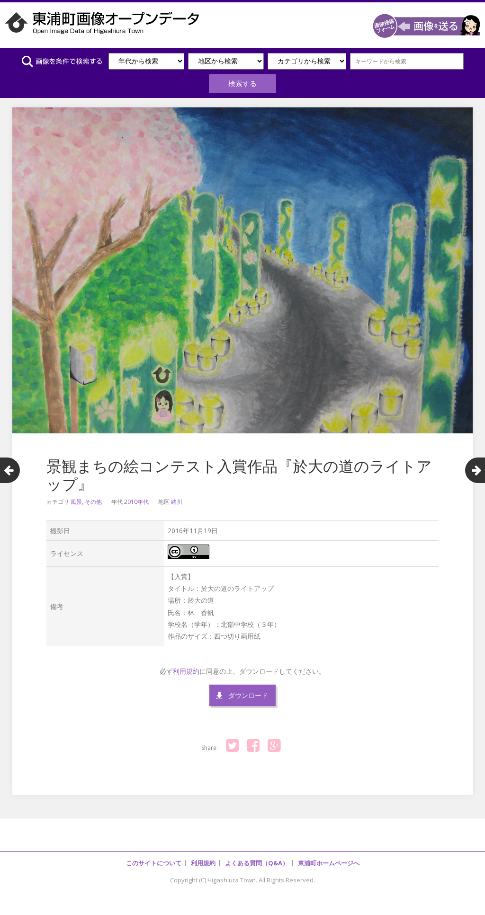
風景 (76, 497)
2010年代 (136, 497)
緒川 (176, 497)
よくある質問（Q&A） (256, 857)
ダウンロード (248, 690)
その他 (93, 497)
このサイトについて (153, 857)
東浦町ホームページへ (328, 857)
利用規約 (186, 666)
